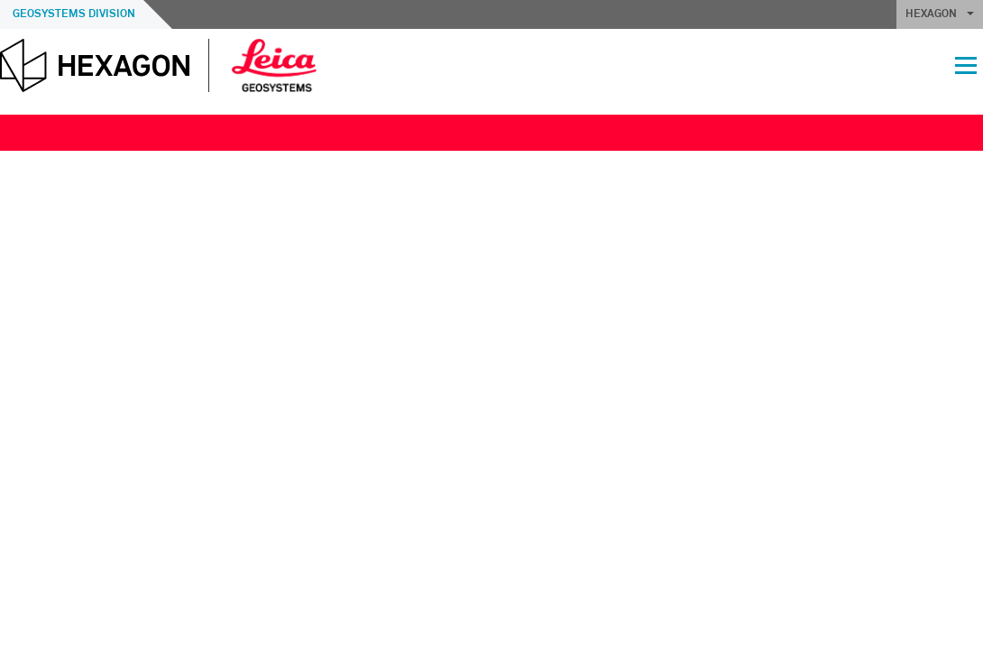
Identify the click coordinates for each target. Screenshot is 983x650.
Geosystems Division (74, 14)
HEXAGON (939, 14)
